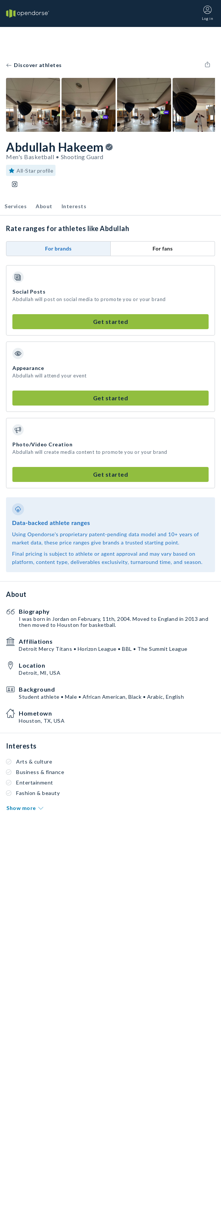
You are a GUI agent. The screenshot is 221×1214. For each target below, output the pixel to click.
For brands (58, 248)
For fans (163, 248)
